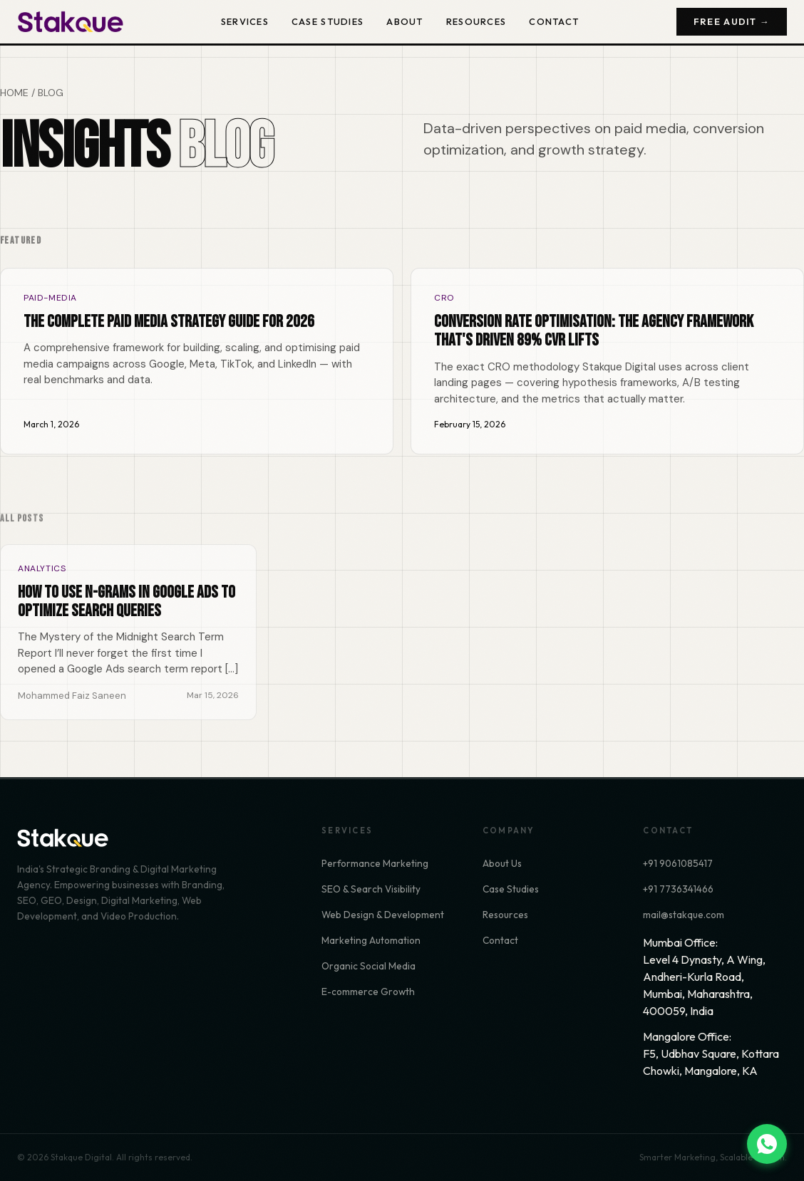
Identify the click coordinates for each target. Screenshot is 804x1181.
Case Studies (328, 21)
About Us (502, 863)
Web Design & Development (382, 914)
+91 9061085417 (678, 863)
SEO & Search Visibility (371, 889)
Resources (476, 21)
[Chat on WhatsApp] (767, 1144)
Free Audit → (732, 21)
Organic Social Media (368, 965)
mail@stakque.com (683, 914)
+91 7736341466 (678, 889)
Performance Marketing (374, 863)
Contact (554, 21)
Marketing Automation (371, 940)
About (404, 21)
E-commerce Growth (368, 991)
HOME (14, 92)
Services (245, 21)
